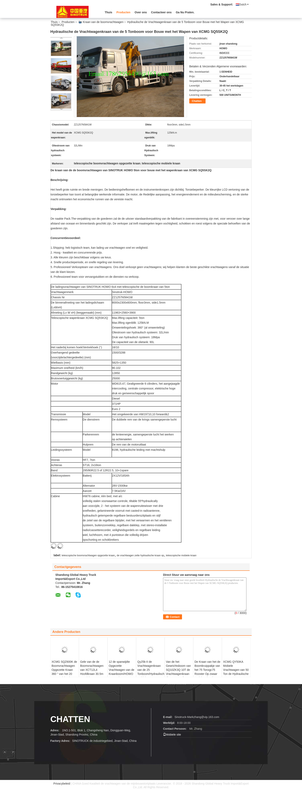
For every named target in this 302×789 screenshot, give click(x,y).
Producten (123, 12)
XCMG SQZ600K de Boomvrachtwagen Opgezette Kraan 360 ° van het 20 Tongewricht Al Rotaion (64, 672)
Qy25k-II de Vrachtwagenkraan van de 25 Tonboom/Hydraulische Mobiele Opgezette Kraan (150, 672)
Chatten (197, 100)
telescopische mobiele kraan (181, 555)
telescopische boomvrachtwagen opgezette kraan (88, 555)
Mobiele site (172, 734)
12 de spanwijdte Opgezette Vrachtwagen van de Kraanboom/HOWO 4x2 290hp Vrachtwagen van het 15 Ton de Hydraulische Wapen (122, 676)
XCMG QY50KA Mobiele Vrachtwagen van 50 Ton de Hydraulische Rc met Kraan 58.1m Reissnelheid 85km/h (236, 672)
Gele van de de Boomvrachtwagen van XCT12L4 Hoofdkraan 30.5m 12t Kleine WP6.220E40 (91, 672)
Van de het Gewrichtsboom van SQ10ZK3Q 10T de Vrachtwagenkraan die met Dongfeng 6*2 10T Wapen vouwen (178, 674)
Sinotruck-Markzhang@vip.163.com (197, 717)
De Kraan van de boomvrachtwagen (101, 22)
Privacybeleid (61, 783)
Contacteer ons (161, 12)
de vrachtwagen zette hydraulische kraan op (140, 555)
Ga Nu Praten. (185, 12)
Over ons (141, 12)
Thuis (108, 12)
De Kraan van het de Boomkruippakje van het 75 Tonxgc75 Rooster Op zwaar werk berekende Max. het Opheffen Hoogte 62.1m (207, 674)
